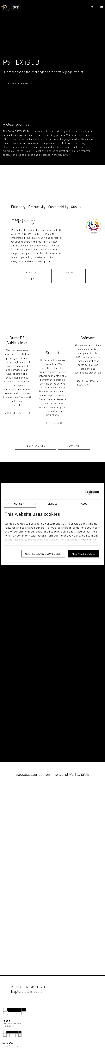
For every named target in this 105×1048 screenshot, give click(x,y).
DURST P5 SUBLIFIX (18, 413)
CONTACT (74, 446)
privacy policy (87, 540)
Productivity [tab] (36, 207)
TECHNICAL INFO (31, 276)
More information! (20, 84)
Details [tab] (52, 504)
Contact (70, 273)
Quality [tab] (76, 207)
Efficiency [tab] (18, 207)
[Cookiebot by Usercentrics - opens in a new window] (87, 493)
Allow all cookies (83, 553)
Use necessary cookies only (43, 553)
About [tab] (85, 504)
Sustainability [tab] (58, 207)
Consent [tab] (20, 504)
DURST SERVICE (54, 423)
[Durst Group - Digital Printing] (16, 10)
